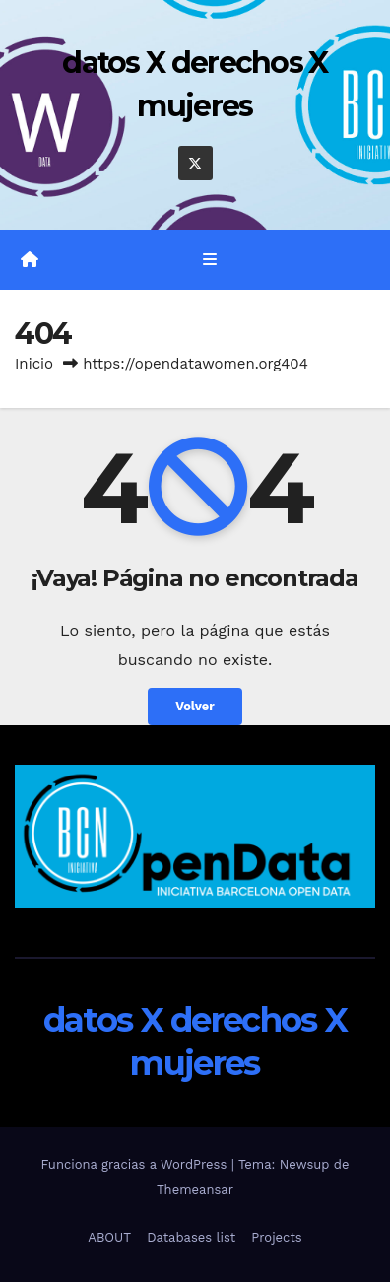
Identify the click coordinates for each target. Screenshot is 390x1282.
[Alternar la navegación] (209, 260)
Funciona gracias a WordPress (135, 1164)
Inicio (34, 363)
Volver (195, 706)
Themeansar (195, 1189)
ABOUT (109, 1237)
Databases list (191, 1237)
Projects (276, 1237)
